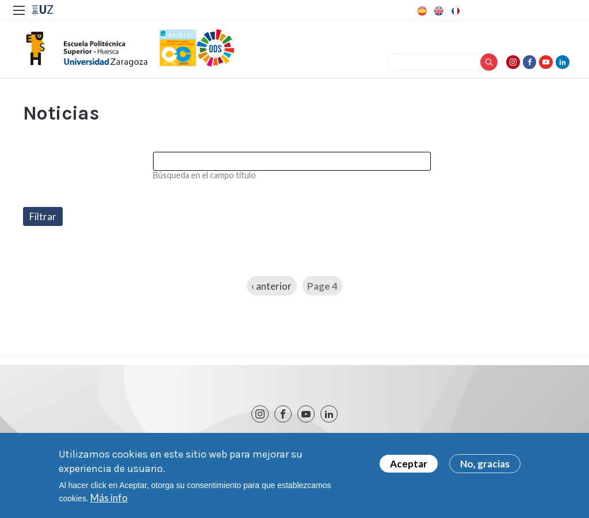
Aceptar (408, 464)
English (438, 11)
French (454, 11)
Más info (109, 498)
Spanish (421, 11)
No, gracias (485, 464)
